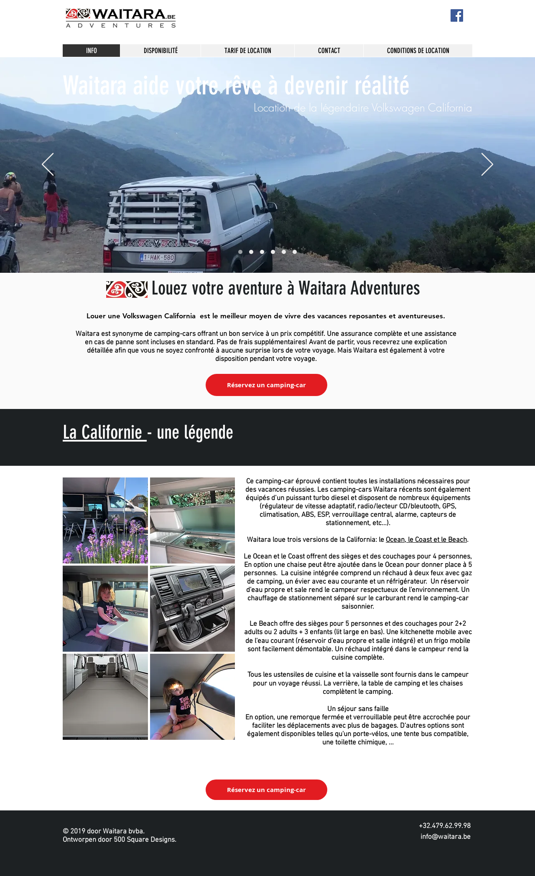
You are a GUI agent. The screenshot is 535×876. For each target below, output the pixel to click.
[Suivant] (487, 165)
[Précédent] (48, 165)
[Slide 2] (262, 252)
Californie (112, 432)
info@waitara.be (445, 837)
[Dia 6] (295, 252)
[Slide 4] (240, 252)
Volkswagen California (159, 316)
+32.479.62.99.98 (445, 826)
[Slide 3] (284, 252)
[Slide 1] (251, 252)
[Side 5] (273, 252)
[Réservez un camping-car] (266, 385)
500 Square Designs (144, 840)
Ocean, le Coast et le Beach (426, 540)
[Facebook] (457, 15)
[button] (105, 520)
